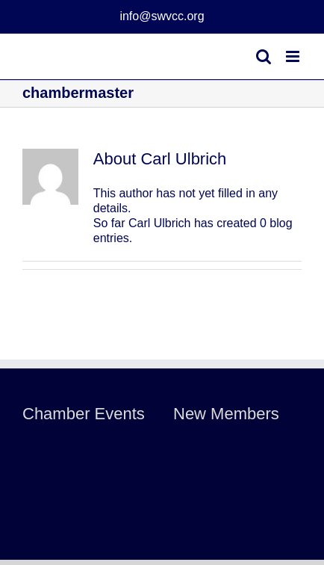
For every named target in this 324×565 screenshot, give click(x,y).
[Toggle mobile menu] (294, 56)
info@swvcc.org (161, 16)
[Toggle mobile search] (263, 56)
